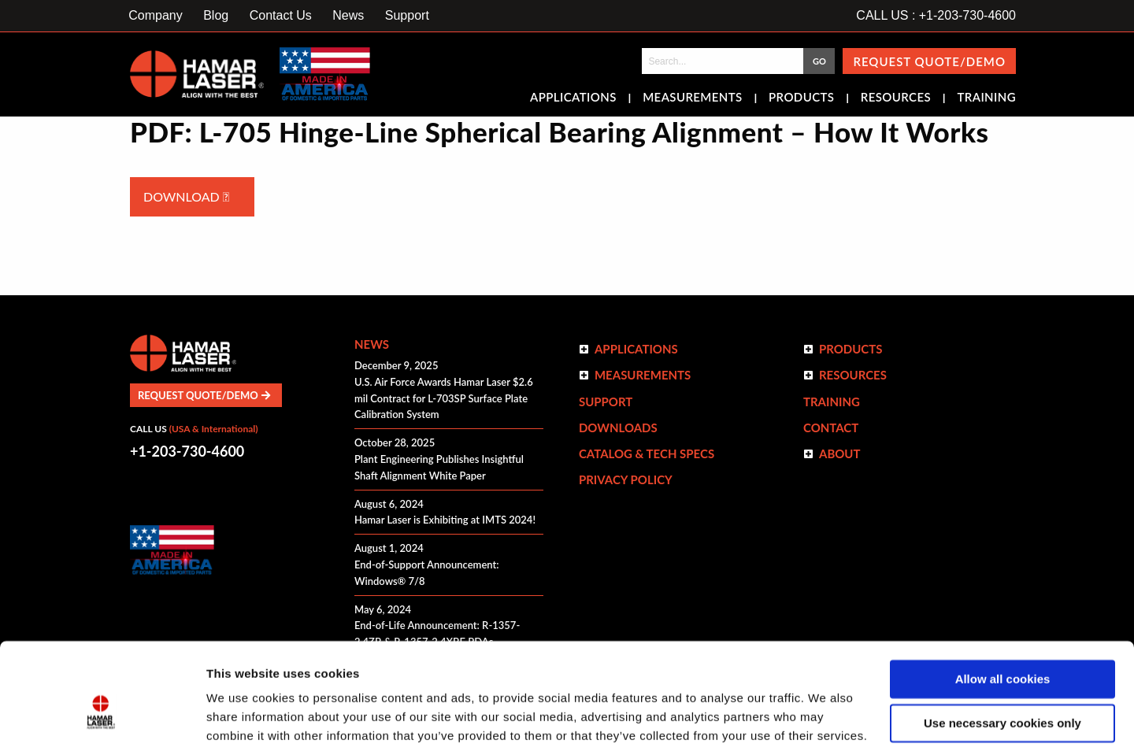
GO (819, 61)
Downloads (618, 427)
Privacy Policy (626, 479)
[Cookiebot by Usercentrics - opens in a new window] (102, 713)
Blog (215, 15)
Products (801, 98)
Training (986, 98)
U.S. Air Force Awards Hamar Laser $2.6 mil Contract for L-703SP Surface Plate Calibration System (443, 398)
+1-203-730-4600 (187, 451)
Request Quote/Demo (929, 61)
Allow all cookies (1003, 594)
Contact (830, 427)
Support (407, 15)
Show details (243, 713)
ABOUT (840, 453)
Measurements (693, 98)
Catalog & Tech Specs (646, 453)
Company (155, 15)
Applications (573, 98)
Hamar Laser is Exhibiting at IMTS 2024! (445, 519)
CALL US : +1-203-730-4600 (936, 15)
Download (186, 196)
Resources (896, 98)
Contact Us (281, 15)
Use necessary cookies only (1002, 638)
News (348, 15)
